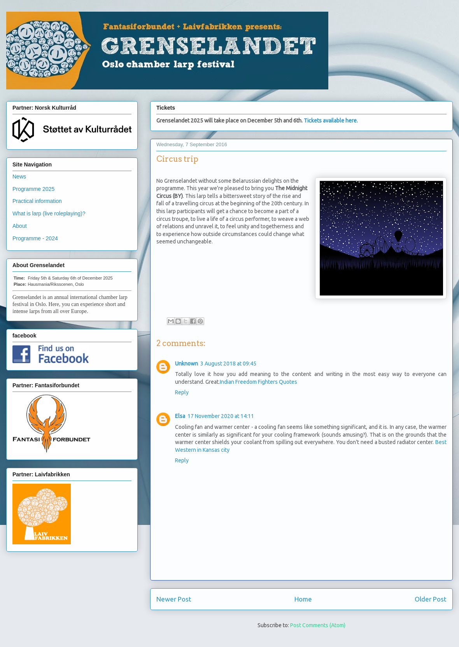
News (19, 176)
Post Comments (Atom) (317, 625)
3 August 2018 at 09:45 (228, 363)
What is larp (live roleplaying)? (49, 213)
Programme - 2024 (35, 238)
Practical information (37, 201)
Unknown (186, 363)
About (19, 226)
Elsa (180, 416)
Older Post (431, 599)
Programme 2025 (33, 189)
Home (303, 599)
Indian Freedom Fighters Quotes (258, 382)
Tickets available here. (331, 120)
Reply (182, 392)
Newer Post (173, 599)
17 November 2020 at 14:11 (220, 416)
